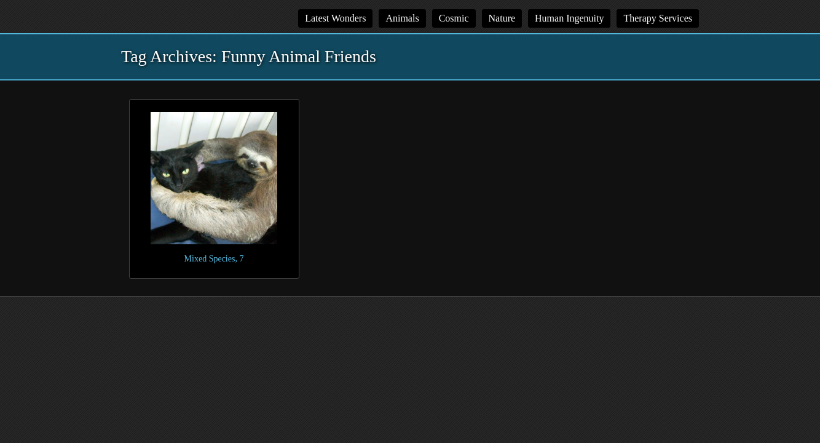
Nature (502, 18)
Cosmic (454, 18)
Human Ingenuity (569, 18)
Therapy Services (657, 18)
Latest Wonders (335, 18)
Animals (402, 18)
